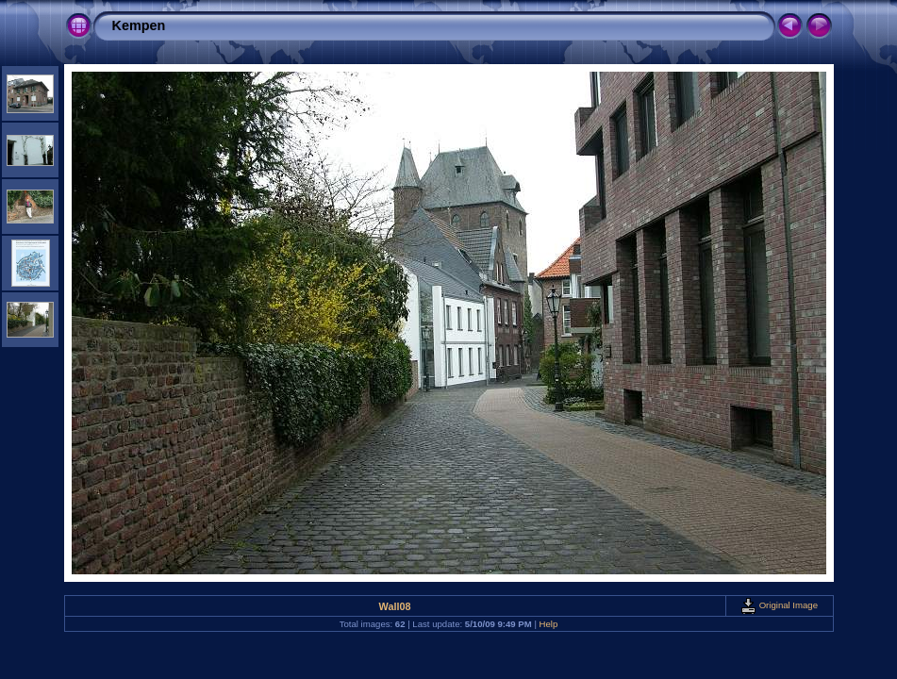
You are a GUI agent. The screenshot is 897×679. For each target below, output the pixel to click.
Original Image (779, 605)
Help (549, 624)
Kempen (139, 25)
